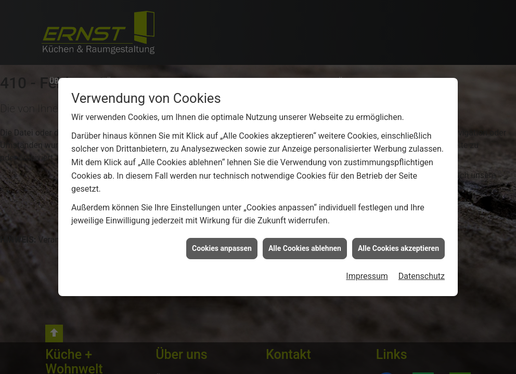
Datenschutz (421, 276)
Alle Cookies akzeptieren (398, 248)
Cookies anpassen (222, 248)
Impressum (367, 276)
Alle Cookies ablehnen (304, 248)
